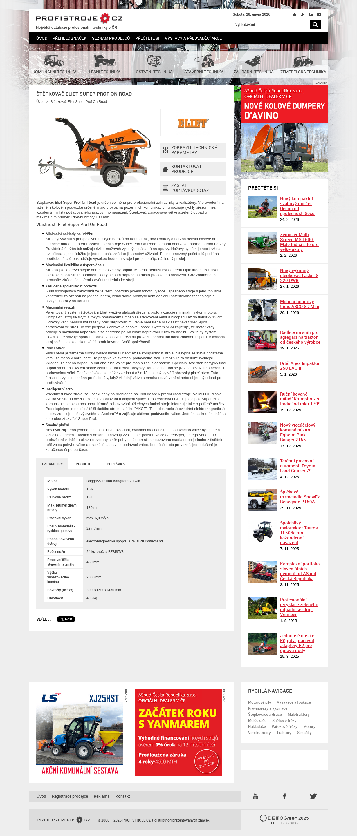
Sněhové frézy (284, 720)
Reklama (102, 796)
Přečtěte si (147, 38)
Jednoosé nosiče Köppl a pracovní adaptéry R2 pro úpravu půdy (297, 643)
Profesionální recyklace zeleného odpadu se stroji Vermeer (299, 607)
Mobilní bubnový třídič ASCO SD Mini (299, 303)
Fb (285, 796)
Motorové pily (259, 702)
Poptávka (116, 464)
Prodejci (84, 464)
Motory (309, 726)
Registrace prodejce (70, 796)
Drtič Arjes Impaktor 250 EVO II (300, 365)
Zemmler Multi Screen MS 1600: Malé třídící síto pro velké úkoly (299, 242)
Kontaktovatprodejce (182, 169)
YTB (256, 796)
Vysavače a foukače (294, 702)
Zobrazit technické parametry (190, 150)
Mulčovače (257, 720)
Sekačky (304, 732)
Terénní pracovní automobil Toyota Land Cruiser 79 (297, 465)
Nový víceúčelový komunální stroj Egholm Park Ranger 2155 (297, 432)
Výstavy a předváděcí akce (193, 38)
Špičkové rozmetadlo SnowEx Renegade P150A (300, 496)
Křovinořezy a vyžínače (267, 708)
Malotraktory (299, 714)
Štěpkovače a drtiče (265, 714)
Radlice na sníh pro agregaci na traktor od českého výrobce (300, 337)
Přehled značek (69, 38)
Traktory (284, 732)
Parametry (52, 464)
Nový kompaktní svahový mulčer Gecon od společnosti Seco (297, 206)
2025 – (284, 820)
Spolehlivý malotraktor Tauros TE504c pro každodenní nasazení (299, 532)
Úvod (41, 38)
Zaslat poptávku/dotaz (186, 188)
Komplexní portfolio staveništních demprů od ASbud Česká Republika (300, 571)
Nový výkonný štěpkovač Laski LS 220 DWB (299, 275)
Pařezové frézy (285, 726)
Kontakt (123, 796)
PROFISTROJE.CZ (79, 19)
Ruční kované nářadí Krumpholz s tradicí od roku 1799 (300, 399)
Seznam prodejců (111, 38)
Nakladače (257, 726)
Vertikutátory (259, 732)
